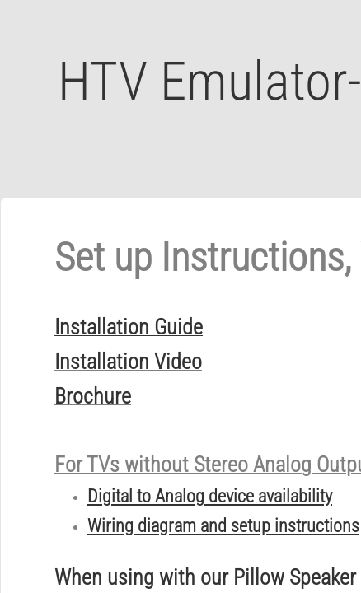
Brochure (92, 396)
